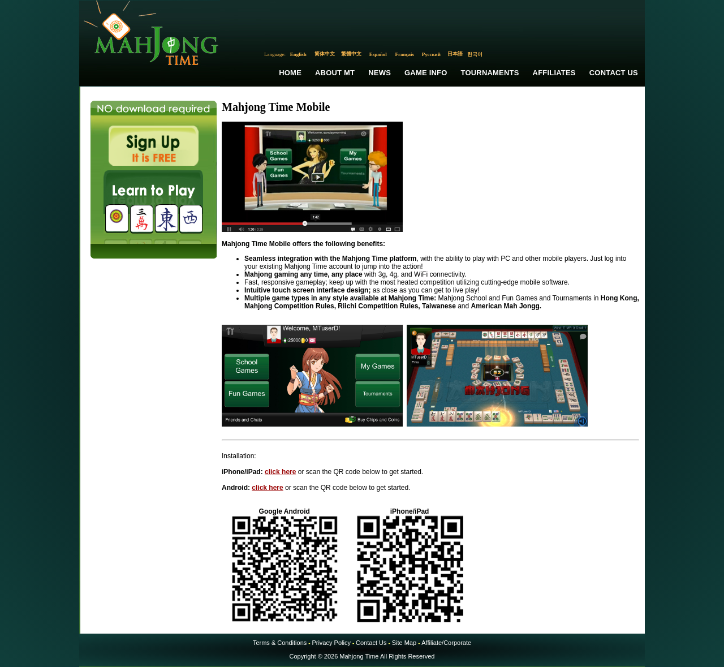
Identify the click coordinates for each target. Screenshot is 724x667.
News (379, 72)
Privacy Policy (331, 642)
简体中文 (324, 54)
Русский (431, 54)
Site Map (404, 642)
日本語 (455, 54)
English (298, 54)
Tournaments (490, 72)
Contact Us (613, 72)
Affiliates (554, 72)
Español (378, 54)
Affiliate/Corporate (446, 642)
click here (280, 472)
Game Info (425, 72)
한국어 (474, 54)
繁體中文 (351, 54)
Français (405, 54)
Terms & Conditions (280, 642)
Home (290, 72)
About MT (335, 72)
